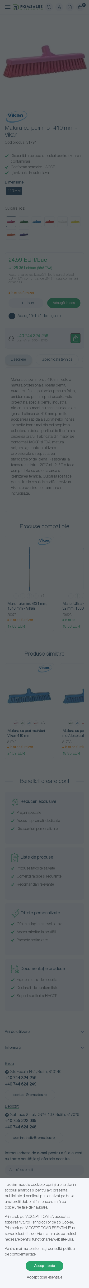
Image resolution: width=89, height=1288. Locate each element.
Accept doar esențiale (44, 1277)
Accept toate (44, 1266)
